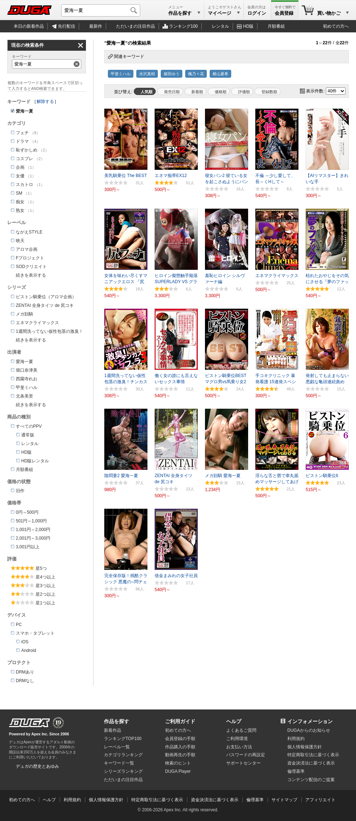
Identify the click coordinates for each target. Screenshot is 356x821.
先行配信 (66, 26)
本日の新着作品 (29, 26)
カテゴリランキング (123, 754)
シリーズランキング (123, 771)
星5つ (41, 568)
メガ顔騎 (24, 314)
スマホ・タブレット (35, 633)
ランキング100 (183, 26)
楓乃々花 (196, 74)
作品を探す (116, 721)
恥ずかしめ (26, 150)
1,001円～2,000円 (33, 529)
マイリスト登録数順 (267, 91)
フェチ (22, 132)
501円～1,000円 (31, 520)
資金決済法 (311, 763)
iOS (24, 641)
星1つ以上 (45, 602)
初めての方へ (336, 26)
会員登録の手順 (180, 738)
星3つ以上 (45, 585)
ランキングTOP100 (122, 738)
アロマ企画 (26, 249)
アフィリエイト (320, 799)
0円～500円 (27, 512)
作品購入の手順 (180, 746)
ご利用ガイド (180, 721)
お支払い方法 (239, 746)
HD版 (248, 26)
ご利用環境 (237, 738)
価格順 (221, 92)
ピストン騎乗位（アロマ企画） (46, 296)
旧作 (20, 490)
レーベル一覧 (117, 746)
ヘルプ (233, 721)
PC (19, 624)
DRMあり (25, 672)
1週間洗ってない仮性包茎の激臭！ (49, 331)
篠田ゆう (171, 74)
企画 (20, 167)
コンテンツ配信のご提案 (311, 779)
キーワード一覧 (119, 763)
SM (19, 193)
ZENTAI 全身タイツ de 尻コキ (45, 305)
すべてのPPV (29, 426)
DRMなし (25, 680)
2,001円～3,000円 (33, 538)
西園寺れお (26, 378)
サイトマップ (284, 799)
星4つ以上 (45, 577)
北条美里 (24, 396)
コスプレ (24, 158)
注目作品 (135, 26)
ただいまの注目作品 (123, 779)
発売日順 (172, 92)
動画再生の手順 (180, 754)
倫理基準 (296, 771)
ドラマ (22, 141)
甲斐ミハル (121, 74)
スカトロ (24, 184)
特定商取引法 (313, 754)
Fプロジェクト (30, 257)
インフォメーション (310, 721)
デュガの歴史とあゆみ (37, 766)
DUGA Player (178, 771)
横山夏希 (220, 74)
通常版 (27, 434)
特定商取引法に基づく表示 (157, 799)
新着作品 (112, 730)
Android (28, 650)
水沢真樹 (147, 74)
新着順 (197, 92)
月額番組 (276, 26)
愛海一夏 (24, 361)
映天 (20, 240)
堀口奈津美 (26, 370)
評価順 (244, 92)
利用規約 (296, 738)
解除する (45, 101)
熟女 (20, 210)
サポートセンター (243, 763)
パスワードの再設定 (245, 754)
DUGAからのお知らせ (308, 730)
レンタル (220, 26)
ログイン (256, 13)
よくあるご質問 (241, 730)
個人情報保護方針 (304, 746)
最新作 (95, 26)
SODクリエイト (31, 266)
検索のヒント (178, 763)
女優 (20, 175)
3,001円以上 (28, 546)
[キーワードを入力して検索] (100, 10)
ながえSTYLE (29, 232)
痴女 (20, 201)
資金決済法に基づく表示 (214, 799)
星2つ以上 (45, 594)
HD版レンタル (35, 460)
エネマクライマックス (37, 322)
